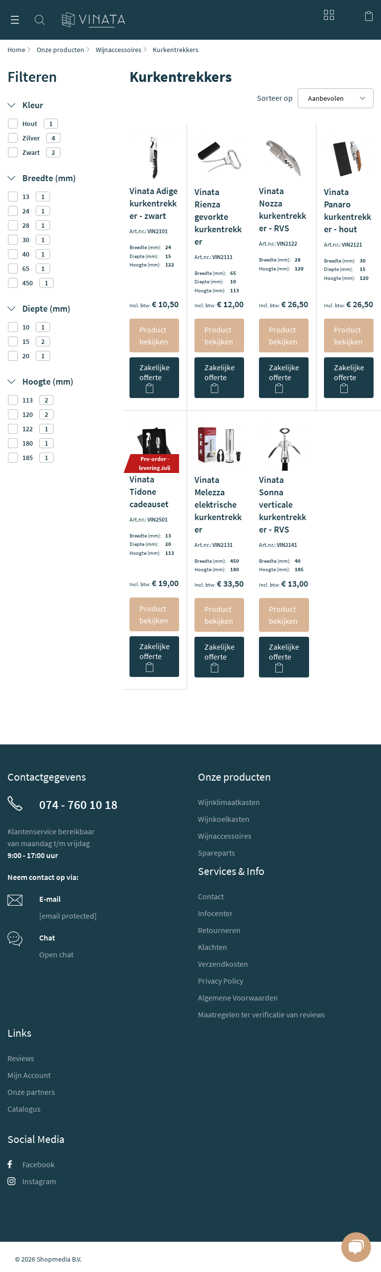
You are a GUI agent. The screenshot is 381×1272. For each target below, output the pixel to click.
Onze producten (60, 49)
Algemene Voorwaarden (238, 998)
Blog (326, 15)
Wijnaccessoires (118, 49)
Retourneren (219, 930)
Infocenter (215, 913)
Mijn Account (29, 1075)
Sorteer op (275, 98)
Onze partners (31, 1092)
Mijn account (349, 15)
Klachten (212, 947)
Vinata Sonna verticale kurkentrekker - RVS (282, 504)
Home (16, 49)
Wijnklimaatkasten (229, 802)
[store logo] (93, 16)
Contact (211, 896)
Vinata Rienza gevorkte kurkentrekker (218, 216)
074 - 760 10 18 (78, 804)
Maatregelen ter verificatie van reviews (261, 1014)
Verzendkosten (223, 964)
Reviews (20, 1058)
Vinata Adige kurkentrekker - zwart (153, 203)
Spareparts (216, 853)
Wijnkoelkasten (224, 819)
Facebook (31, 1164)
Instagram (31, 1181)
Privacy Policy (220, 981)
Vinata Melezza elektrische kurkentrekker (218, 504)
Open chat (56, 954)
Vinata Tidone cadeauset (149, 491)
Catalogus (24, 1109)
